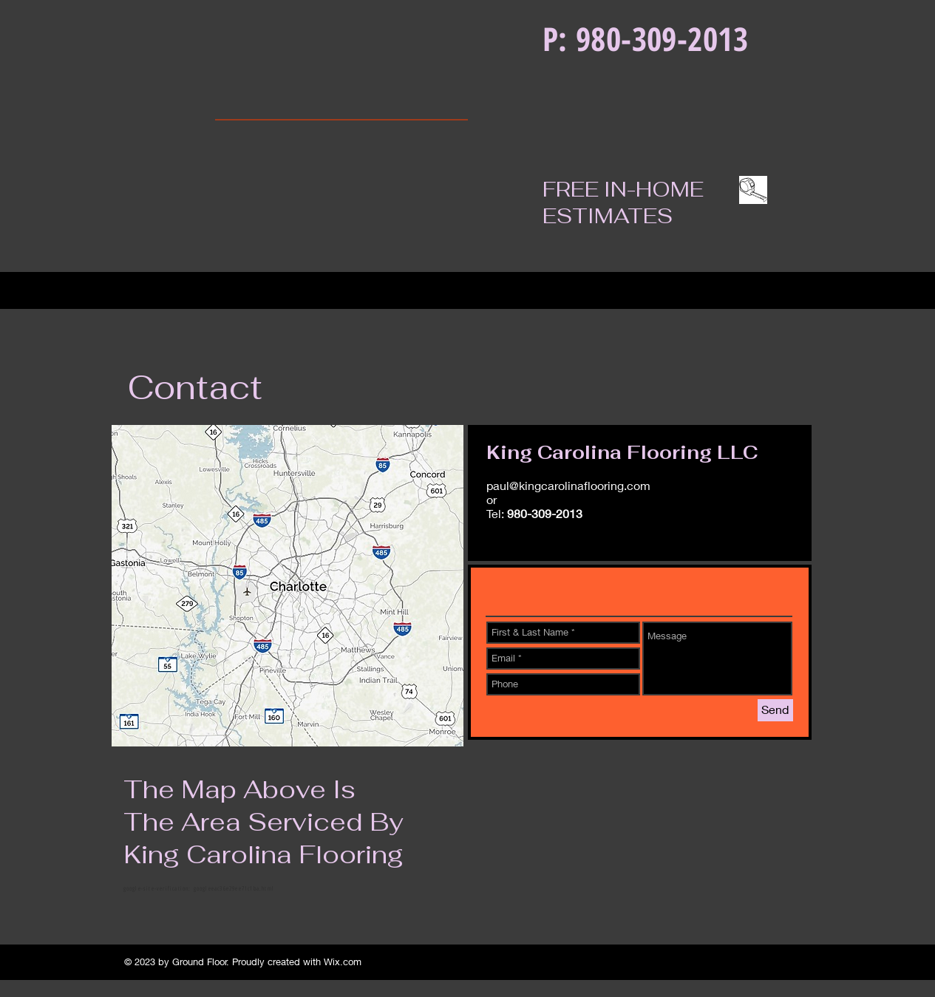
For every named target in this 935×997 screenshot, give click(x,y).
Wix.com (342, 961)
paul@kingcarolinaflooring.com (568, 485)
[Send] (775, 710)
